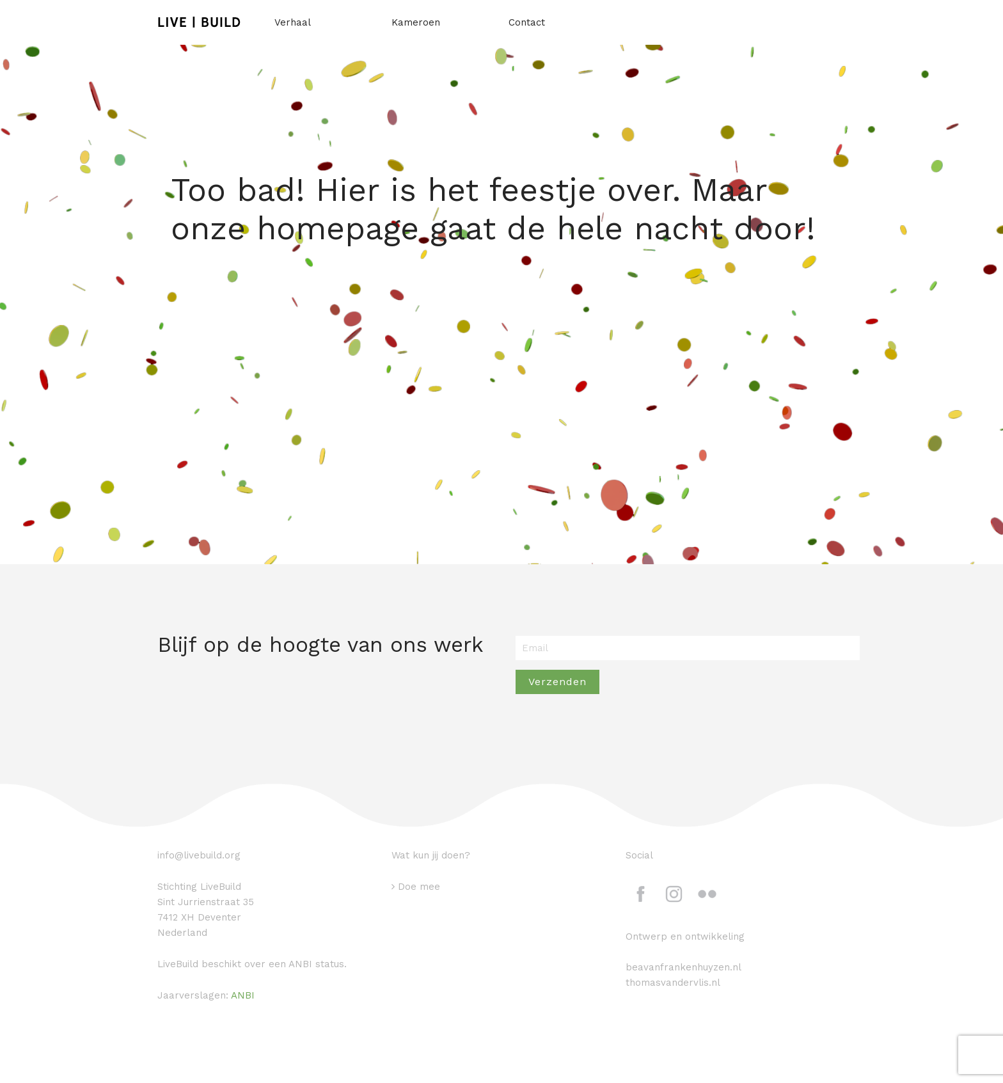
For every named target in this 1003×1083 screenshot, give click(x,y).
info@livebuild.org (199, 855)
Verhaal (292, 22)
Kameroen (415, 22)
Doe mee (419, 886)
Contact (527, 22)
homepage (338, 228)
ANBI (243, 995)
